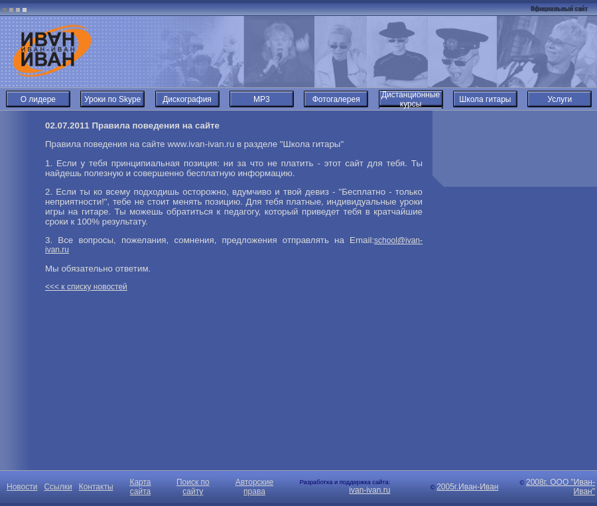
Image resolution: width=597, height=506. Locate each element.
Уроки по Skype (112, 99)
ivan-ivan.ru (369, 490)
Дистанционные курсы (410, 99)
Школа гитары (485, 99)
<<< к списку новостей (86, 286)
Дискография (187, 99)
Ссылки (58, 486)
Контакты (96, 486)
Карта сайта (140, 487)
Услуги (559, 99)
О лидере (38, 99)
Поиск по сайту (193, 487)
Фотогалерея (336, 99)
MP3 (261, 99)
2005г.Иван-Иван (467, 486)
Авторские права (254, 487)
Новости (22, 486)
